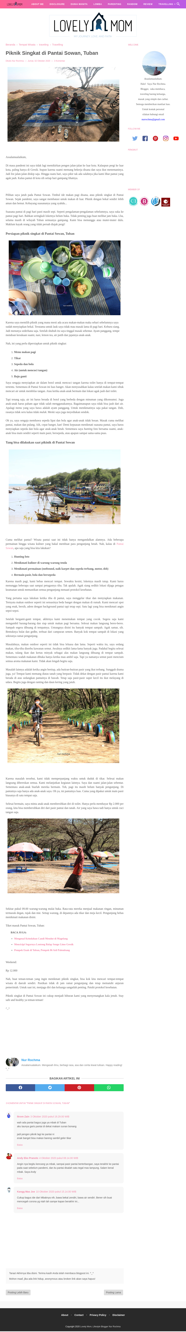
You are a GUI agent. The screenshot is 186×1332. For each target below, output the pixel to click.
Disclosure (57, 4)
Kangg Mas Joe (26, 1192)
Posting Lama (113, 1293)
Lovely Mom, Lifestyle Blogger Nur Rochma (100, 1327)
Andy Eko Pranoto (27, 1158)
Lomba (98, 4)
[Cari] (178, 5)
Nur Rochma (18, 61)
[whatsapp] (109, 1088)
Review (147, 4)
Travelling (166, 4)
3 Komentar (59, 61)
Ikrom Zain (23, 1117)
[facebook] (20, 1088)
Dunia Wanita (79, 4)
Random (132, 4)
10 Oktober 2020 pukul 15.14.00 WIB (56, 1192)
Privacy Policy (98, 1315)
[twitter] (50, 1088)
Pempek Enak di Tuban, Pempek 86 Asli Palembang (42, 950)
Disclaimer (119, 1315)
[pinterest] (79, 1088)
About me (37, 4)
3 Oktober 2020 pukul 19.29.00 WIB (49, 1117)
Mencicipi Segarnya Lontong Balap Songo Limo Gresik (44, 944)
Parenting (114, 4)
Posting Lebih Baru (18, 1293)
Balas (20, 1145)
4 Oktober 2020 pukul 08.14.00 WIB (58, 1158)
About (64, 1315)
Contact (78, 1315)
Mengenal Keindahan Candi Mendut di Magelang (41, 939)
